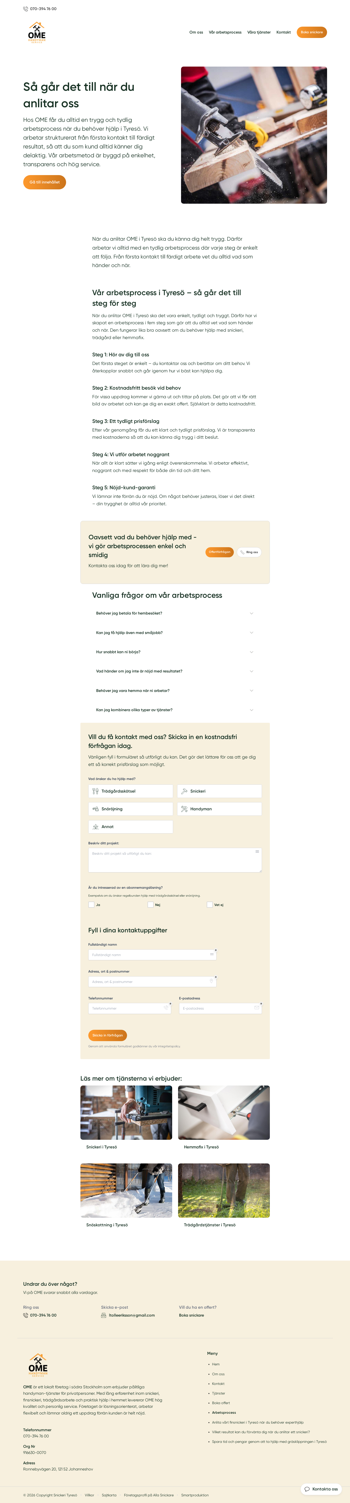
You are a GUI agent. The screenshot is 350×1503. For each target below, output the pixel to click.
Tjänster (218, 1393)
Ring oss (249, 552)
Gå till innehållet (45, 182)
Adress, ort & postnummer (108, 971)
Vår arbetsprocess (225, 32)
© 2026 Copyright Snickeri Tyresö (50, 1495)
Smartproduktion (195, 1495)
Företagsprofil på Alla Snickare (149, 1495)
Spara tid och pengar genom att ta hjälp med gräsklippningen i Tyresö (269, 1442)
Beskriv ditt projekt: (103, 843)
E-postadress (189, 998)
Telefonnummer (100, 998)
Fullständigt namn (102, 944)
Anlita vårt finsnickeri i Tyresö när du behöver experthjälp (258, 1422)
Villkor (89, 1495)
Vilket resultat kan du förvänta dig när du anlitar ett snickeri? (261, 1432)
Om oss (196, 32)
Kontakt (283, 32)
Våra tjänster (259, 32)
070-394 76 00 (36, 1436)
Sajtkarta (109, 1495)
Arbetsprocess (224, 1412)
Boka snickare (312, 32)
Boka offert (221, 1403)
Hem (216, 1364)
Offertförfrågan (219, 552)
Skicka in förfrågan (107, 1035)
